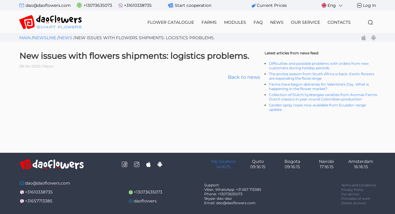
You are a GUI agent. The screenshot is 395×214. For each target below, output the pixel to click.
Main (25, 37)
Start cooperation (193, 5)
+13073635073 (98, 5)
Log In (369, 5)
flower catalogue (170, 22)
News (65, 37)
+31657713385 (38, 201)
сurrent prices (272, 5)
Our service (350, 194)
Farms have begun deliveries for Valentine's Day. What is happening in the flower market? (319, 86)
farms (209, 22)
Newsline (44, 37)
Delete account (353, 203)
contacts (339, 22)
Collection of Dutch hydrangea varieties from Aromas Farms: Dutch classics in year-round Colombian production (323, 96)
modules (235, 22)
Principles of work (355, 198)
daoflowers (145, 201)
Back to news (244, 77)
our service (305, 22)
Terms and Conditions (358, 185)
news (277, 22)
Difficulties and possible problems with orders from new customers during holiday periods (319, 65)
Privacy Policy (352, 190)
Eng (332, 5)
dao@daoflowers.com (48, 5)
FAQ (258, 22)
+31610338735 (138, 5)
